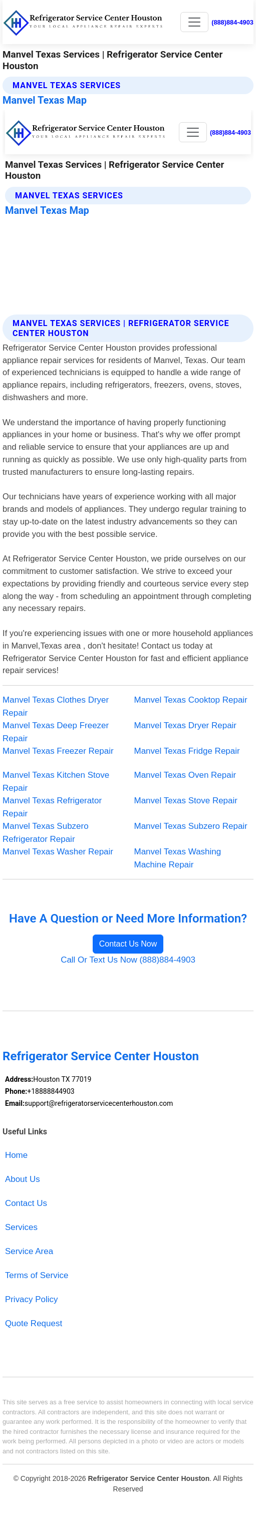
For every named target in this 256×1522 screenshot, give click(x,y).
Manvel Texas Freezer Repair (58, 751)
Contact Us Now (128, 944)
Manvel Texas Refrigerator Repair (52, 807)
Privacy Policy (31, 1299)
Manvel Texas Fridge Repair (187, 751)
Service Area (29, 1251)
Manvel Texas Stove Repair (185, 800)
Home (16, 1155)
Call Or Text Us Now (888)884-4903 (128, 960)
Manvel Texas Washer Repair (58, 851)
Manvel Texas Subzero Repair (190, 826)
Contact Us (26, 1203)
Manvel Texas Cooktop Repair (190, 700)
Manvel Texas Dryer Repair (185, 725)
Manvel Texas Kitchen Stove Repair (56, 781)
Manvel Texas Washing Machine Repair (177, 858)
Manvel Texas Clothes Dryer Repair (56, 706)
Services (21, 1227)
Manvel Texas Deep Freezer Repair (56, 732)
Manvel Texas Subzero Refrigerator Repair (46, 832)
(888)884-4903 (232, 22)
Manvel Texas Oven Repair (185, 775)
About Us (22, 1179)
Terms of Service (36, 1275)
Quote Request (33, 1323)
